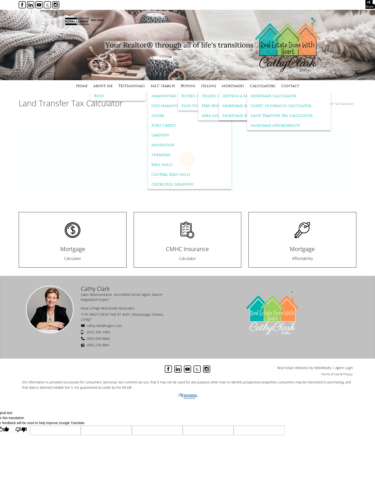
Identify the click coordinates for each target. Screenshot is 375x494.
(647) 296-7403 (98, 332)
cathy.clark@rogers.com (104, 325)
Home (305, 103)
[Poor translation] (21, 429)
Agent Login (344, 367)
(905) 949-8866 (98, 338)
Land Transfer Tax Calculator (334, 103)
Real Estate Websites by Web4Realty (304, 367)
